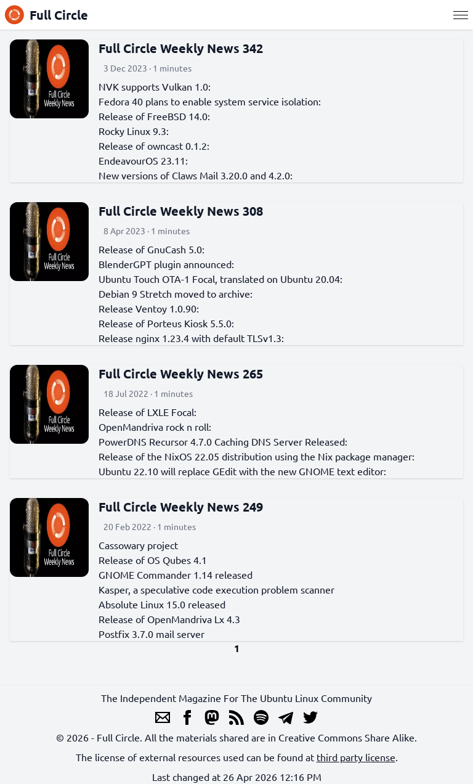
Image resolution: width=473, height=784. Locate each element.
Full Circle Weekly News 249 (181, 507)
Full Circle (46, 15)
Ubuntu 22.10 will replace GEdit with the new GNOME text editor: (242, 471)
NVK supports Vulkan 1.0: (155, 86)
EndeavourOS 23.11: (143, 160)
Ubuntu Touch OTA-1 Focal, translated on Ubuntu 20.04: (220, 278)
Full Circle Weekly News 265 (181, 373)
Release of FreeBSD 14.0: (154, 116)
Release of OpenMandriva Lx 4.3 (169, 619)
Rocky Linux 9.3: (134, 131)
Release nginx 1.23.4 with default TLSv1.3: (191, 338)
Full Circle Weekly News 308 (181, 211)
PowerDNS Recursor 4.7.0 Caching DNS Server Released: (223, 441)
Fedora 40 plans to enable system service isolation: (210, 101)
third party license (356, 757)
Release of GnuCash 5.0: (151, 249)
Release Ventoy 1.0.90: (149, 308)
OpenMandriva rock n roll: (155, 426)
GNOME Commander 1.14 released (176, 574)
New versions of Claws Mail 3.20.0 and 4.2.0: (196, 175)
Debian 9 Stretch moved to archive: (176, 293)
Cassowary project (138, 545)
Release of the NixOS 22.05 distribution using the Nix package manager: (256, 456)
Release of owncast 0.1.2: (154, 145)
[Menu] (460, 14)
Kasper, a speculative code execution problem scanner (216, 589)
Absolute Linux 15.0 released (162, 604)
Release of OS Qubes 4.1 (153, 559)
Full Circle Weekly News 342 (181, 48)
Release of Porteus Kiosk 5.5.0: (166, 323)
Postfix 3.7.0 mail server (151, 633)
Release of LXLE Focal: (147, 412)
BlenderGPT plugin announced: (166, 264)
